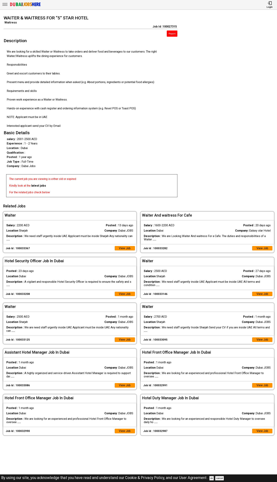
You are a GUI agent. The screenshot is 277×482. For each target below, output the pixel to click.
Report (172, 33)
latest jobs (38, 185)
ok (211, 478)
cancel (219, 478)
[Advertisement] (230, 107)
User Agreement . (193, 477)
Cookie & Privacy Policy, (145, 477)
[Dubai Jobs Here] (25, 6)
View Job (125, 248)
